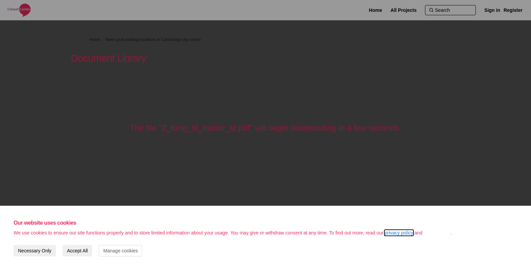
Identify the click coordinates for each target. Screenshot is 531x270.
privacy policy (399, 232)
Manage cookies (120, 250)
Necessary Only (34, 250)
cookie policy (437, 232)
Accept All (77, 250)
